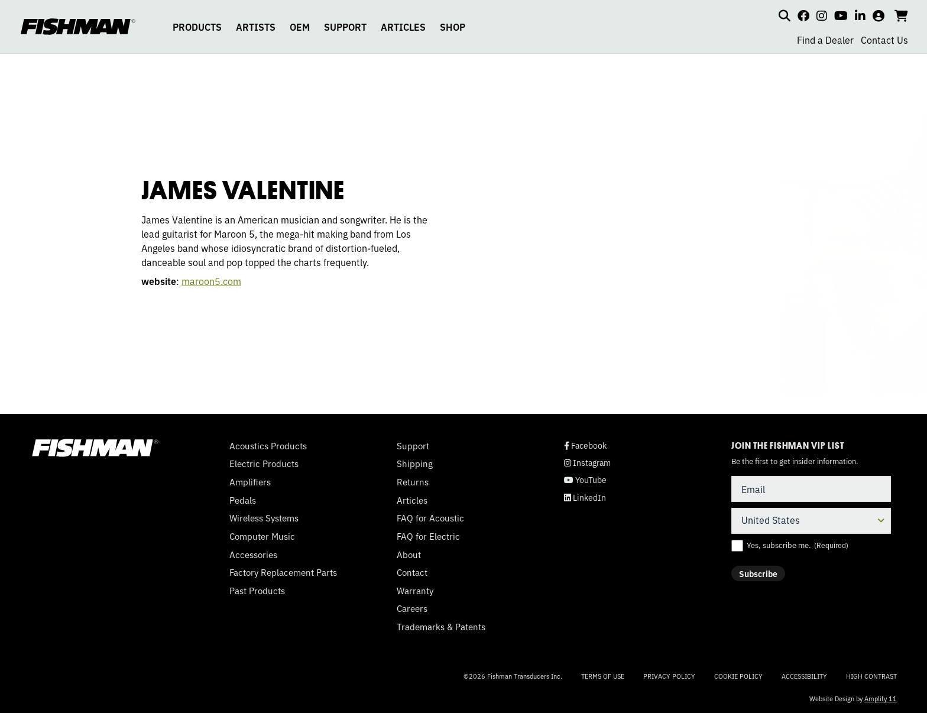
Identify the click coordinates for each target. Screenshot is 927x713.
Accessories (253, 554)
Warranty (415, 591)
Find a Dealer (825, 39)
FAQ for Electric (428, 536)
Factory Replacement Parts (283, 572)
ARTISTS (255, 26)
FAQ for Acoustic (430, 518)
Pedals (242, 500)
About (409, 554)
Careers (412, 608)
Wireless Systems (264, 518)
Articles (412, 500)
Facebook (585, 445)
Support (413, 446)
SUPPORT (345, 26)
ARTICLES (403, 26)
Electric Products (264, 463)
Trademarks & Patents (441, 627)
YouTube (585, 479)
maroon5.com (181, 280)
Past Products (257, 591)
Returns (413, 482)
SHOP (452, 26)
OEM (300, 26)
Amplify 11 (880, 698)
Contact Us (884, 39)
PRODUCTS (197, 26)
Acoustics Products (268, 446)
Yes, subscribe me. (797, 545)
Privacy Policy (669, 675)
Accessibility (804, 675)
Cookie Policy (738, 675)
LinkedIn (585, 497)
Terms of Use (602, 675)
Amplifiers (250, 482)
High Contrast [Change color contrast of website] (871, 676)
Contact (412, 572)
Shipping (415, 463)
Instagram (587, 462)
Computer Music (262, 536)
